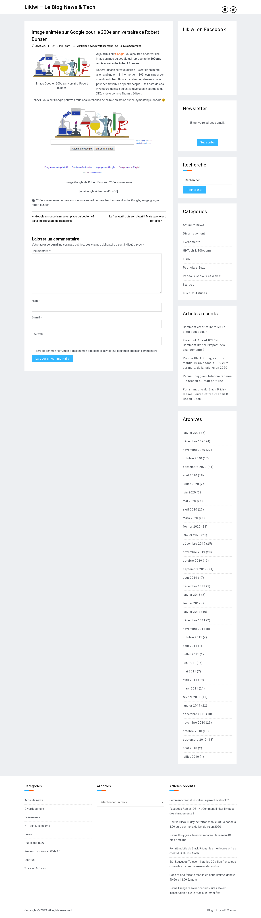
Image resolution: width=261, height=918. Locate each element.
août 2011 (190, 646)
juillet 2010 (191, 756)
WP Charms (229, 910)
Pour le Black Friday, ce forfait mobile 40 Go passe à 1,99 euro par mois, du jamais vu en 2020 (206, 363)
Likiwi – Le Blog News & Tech (60, 7)
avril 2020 (190, 509)
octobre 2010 (192, 731)
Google (119, 54)
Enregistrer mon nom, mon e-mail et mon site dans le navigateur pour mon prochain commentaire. (97, 351)
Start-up (188, 284)
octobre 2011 (192, 637)
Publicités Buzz (194, 267)
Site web (37, 334)
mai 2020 (189, 501)
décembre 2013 (194, 586)
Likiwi (187, 259)
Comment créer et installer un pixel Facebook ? (199, 800)
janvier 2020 (191, 535)
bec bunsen (112, 200)
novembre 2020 (194, 450)
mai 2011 (189, 671)
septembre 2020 (195, 467)
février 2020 (192, 526)
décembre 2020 (194, 441)
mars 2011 (190, 688)
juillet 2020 (191, 484)
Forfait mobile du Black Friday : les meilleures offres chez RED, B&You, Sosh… (206, 394)
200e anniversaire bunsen (52, 200)
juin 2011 (189, 663)
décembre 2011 (194, 620)
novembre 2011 (194, 629)
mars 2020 (190, 518)
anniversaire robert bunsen (87, 200)
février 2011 (192, 697)
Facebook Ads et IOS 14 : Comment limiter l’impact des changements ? (204, 345)
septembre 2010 (195, 739)
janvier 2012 (191, 612)
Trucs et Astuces (195, 293)
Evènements (191, 242)
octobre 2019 (192, 560)
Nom (36, 300)
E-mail (37, 317)
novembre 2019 (194, 552)
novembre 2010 (194, 722)
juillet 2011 (191, 654)
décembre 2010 (194, 714)
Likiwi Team (63, 45)
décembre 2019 (194, 543)
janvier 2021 (191, 433)
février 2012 (192, 603)
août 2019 (190, 577)
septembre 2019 (195, 569)
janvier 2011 (191, 705)
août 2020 (190, 475)
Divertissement (104, 45)
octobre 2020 (192, 458)
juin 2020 (189, 492)
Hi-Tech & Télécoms (197, 250)
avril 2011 (190, 680)
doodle (125, 200)
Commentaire (41, 251)
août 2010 (190, 748)
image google (150, 200)
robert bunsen (40, 205)
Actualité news (85, 45)
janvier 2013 (191, 594)
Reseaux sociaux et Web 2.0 (203, 276)
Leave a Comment (130, 45)
